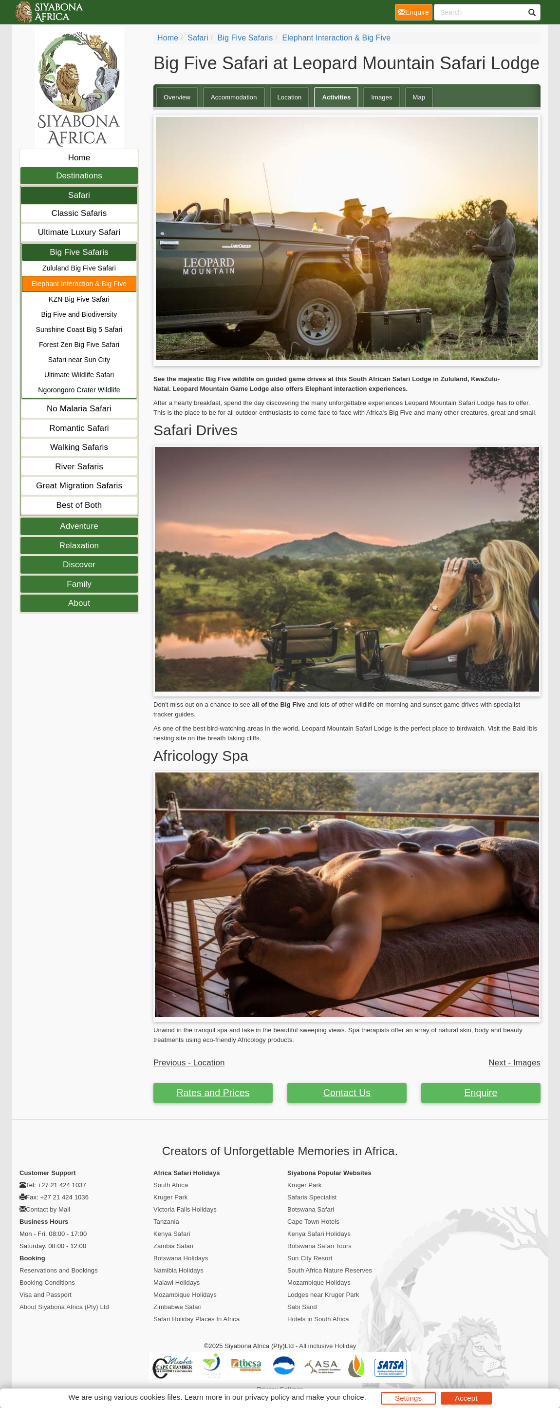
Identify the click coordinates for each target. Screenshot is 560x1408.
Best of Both (79, 505)
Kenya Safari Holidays (319, 1233)
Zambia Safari (173, 1246)
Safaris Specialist (312, 1197)
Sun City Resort (310, 1258)
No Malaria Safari (79, 408)
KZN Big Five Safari (79, 299)
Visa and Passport (45, 1294)
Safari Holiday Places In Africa (196, 1319)
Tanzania (166, 1221)
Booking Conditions (47, 1282)
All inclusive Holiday (327, 1346)
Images (381, 97)
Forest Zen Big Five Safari (79, 344)
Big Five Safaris (79, 252)
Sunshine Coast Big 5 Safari (79, 329)
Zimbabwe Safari (177, 1307)
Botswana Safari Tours (319, 1246)
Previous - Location (189, 1062)
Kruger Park (170, 1197)
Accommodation (234, 97)
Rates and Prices (212, 1092)
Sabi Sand (302, 1307)
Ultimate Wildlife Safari (79, 375)
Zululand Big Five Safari (79, 268)
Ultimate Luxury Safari (79, 232)
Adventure (79, 526)
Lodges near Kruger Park (323, 1294)
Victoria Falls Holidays (185, 1209)
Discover (79, 564)
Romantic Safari (79, 428)
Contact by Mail (48, 1209)
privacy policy (267, 1397)
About (79, 603)
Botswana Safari (310, 1209)
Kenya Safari (171, 1233)
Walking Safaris (79, 447)
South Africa (170, 1185)
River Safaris (79, 466)
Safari (79, 195)
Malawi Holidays (176, 1282)
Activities (336, 97)
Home (79, 157)
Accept (466, 1398)
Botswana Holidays (180, 1258)
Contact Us (347, 1092)
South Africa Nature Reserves (329, 1270)
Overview (177, 97)
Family (79, 584)
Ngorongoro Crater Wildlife (79, 390)
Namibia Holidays (178, 1270)
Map (419, 97)
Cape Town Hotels (313, 1221)
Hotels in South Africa (318, 1319)
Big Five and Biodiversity (79, 314)
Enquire (481, 1092)
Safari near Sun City (79, 360)
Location (290, 97)
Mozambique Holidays (185, 1294)
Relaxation (79, 545)
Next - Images (515, 1062)
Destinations (79, 175)
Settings (408, 1398)
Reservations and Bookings (58, 1270)
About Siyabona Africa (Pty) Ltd (64, 1307)
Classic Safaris (79, 213)
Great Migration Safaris (79, 485)
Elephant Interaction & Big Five (79, 284)
